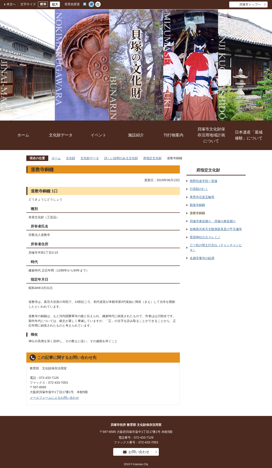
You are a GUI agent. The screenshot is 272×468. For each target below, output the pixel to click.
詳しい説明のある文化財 (121, 158)
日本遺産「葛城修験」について (249, 135)
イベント (98, 135)
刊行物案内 (173, 135)
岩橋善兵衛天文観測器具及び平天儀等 (216, 229)
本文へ (11, 4)
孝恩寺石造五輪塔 (202, 197)
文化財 (70, 158)
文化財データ (61, 135)
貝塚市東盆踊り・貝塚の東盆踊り (213, 221)
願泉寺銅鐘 (197, 205)
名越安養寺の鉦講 (202, 258)
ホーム (23, 135)
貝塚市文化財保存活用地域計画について (211, 135)
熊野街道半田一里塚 (203, 181)
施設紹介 (136, 135)
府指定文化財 (152, 158)
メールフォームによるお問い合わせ (54, 397)
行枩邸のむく (199, 189)
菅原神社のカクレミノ (205, 237)
